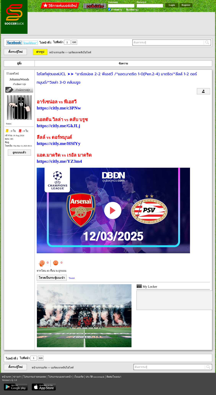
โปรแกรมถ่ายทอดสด (34, 376)
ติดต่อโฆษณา (113, 376)
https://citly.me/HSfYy (58, 143)
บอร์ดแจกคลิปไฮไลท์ (79, 52)
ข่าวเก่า (17, 376)
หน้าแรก (6, 376)
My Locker (146, 286)
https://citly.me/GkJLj (58, 125)
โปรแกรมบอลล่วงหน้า (60, 376)
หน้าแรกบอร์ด (56, 52)
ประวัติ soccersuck (95, 376)
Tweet (72, 278)
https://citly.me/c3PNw (59, 107)
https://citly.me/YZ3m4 (59, 161)
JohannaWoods (19, 79)
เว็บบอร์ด (79, 376)
